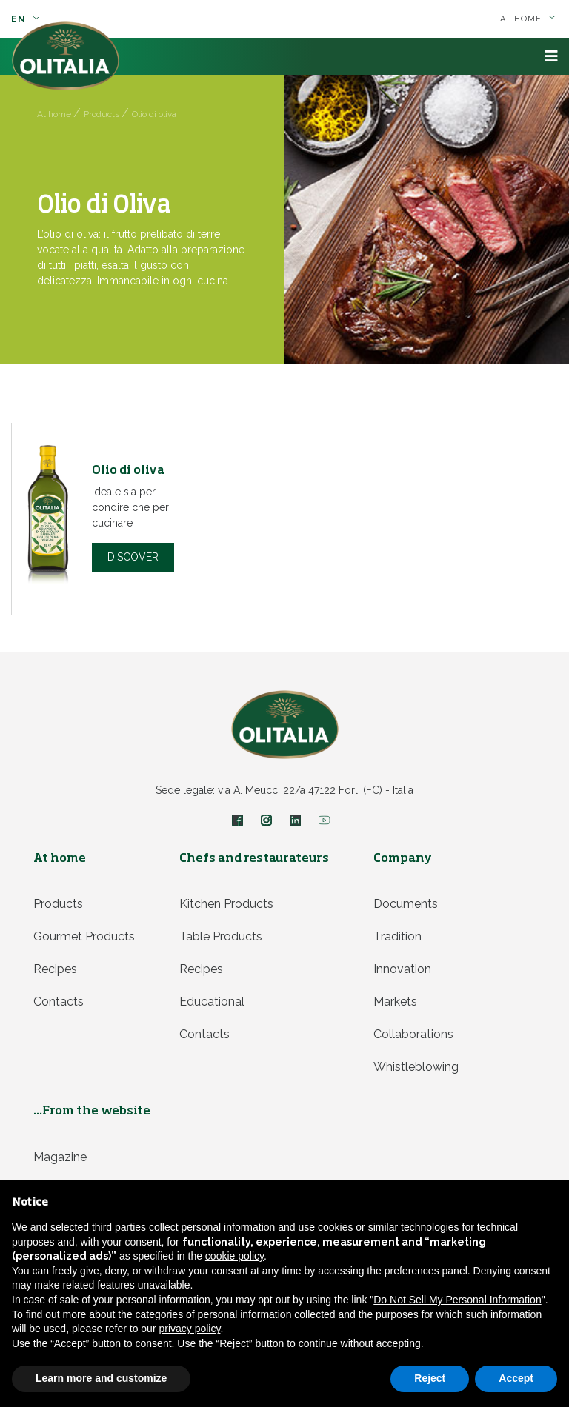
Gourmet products (84, 936)
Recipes (55, 969)
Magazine (60, 1157)
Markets (395, 1002)
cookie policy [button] (234, 1256)
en (25, 19)
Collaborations (413, 1034)
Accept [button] (516, 1378)
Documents (405, 904)
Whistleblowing (416, 1067)
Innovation (402, 969)
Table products (220, 936)
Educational (211, 1002)
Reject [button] (429, 1378)
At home (528, 19)
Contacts (58, 1002)
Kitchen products (226, 904)
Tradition (397, 936)
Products (58, 904)
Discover (133, 557)
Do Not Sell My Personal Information (457, 1300)
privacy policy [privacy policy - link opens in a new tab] (189, 1328)
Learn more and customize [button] (101, 1378)
